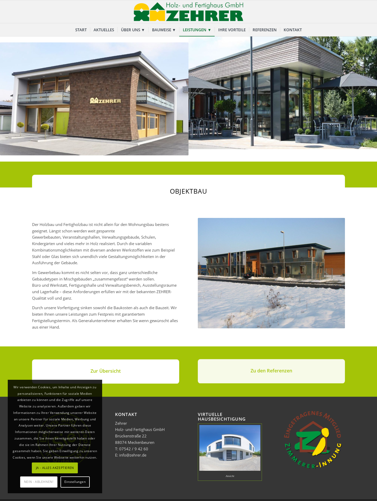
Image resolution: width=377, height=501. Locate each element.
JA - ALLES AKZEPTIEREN (55, 468)
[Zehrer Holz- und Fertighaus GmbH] (188, 11)
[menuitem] (81, 29)
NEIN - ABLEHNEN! (39, 482)
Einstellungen (75, 482)
